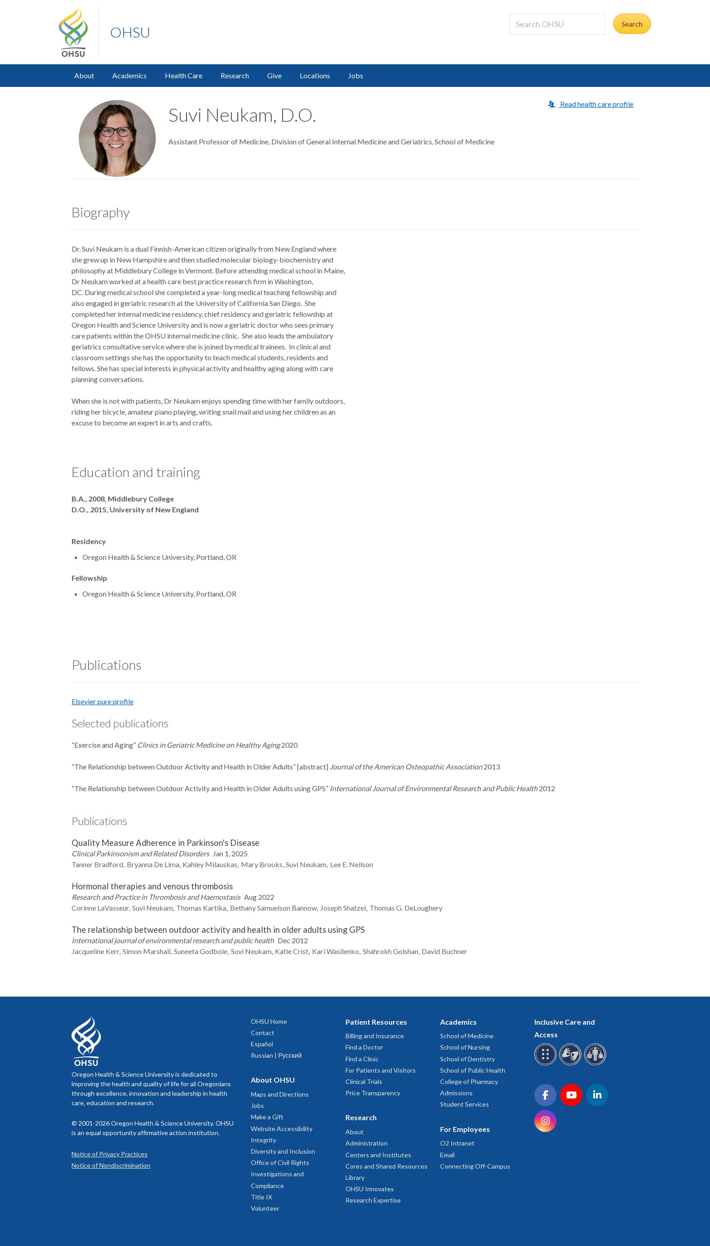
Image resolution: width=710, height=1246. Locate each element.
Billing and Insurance (374, 1036)
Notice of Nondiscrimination (111, 1165)
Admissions (456, 1093)
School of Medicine (467, 1036)
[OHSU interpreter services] (596, 1064)
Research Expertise (373, 1200)
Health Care (183, 75)
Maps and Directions (280, 1094)
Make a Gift (267, 1117)
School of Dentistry (467, 1059)
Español (262, 1044)
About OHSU (273, 1079)
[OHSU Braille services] (546, 1064)
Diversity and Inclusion (283, 1151)
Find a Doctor (364, 1047)
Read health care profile (596, 104)
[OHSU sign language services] (571, 1064)
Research (235, 75)
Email (447, 1155)
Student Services (464, 1104)
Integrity (263, 1140)
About (84, 75)
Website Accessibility (281, 1128)
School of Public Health (472, 1070)
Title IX (261, 1197)
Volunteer (265, 1208)
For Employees (465, 1129)
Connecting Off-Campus (475, 1166)
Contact (262, 1032)
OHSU (130, 32)
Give (274, 75)
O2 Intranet (457, 1143)
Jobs (355, 75)
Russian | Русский (276, 1055)
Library (355, 1177)
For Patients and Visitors (380, 1070)
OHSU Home (269, 1021)
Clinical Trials (363, 1081)
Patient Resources (376, 1021)
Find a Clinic (362, 1059)
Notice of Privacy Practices (110, 1154)
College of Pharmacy (469, 1081)
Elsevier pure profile (103, 701)
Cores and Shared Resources (386, 1166)
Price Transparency (372, 1093)
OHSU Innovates (369, 1189)
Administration (366, 1143)
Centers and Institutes (378, 1155)
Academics (129, 75)
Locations (315, 75)
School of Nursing (465, 1047)
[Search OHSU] (557, 24)
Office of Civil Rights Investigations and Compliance (280, 1174)
